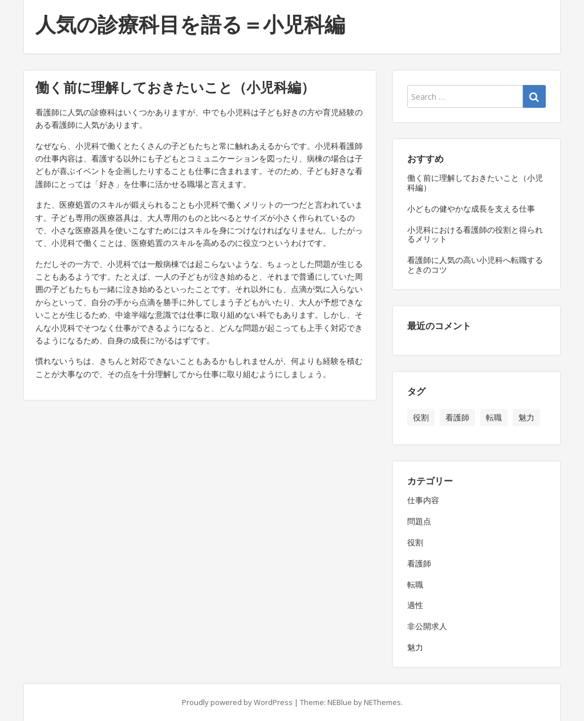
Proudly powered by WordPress (237, 702)
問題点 (419, 521)
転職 (415, 584)
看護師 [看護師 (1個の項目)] (457, 417)
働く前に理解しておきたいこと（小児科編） (475, 182)
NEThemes (382, 702)
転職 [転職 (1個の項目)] (494, 417)
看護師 (419, 563)
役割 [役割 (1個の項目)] (421, 417)
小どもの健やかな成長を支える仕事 (471, 208)
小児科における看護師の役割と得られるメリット (475, 234)
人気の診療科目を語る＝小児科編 (190, 24)
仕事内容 (423, 500)
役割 (415, 542)
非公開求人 (427, 626)
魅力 (415, 647)
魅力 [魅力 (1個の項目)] (526, 417)
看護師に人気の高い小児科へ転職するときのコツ (475, 264)
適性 (415, 605)
